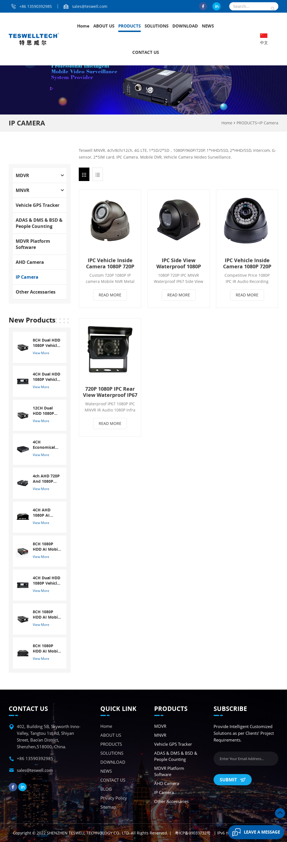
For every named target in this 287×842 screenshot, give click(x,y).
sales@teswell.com (89, 6)
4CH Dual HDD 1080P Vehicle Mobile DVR (46, 376)
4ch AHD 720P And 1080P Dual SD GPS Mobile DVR (46, 478)
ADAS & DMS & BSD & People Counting (39, 223)
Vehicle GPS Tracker (37, 205)
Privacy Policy (113, 798)
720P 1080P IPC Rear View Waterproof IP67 (110, 392)
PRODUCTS (129, 26)
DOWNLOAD (185, 26)
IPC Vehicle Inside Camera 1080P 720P (110, 263)
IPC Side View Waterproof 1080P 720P (178, 263)
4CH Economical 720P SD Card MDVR (45, 444)
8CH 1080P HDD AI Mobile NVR (47, 614)
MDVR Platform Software (33, 244)
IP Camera (268, 122)
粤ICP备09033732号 (192, 833)
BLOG (106, 789)
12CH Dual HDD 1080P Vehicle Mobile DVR (47, 410)
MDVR (22, 175)
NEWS (208, 26)
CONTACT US (145, 52)
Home (83, 26)
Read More (110, 295)
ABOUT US (103, 26)
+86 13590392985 (35, 6)
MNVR (22, 190)
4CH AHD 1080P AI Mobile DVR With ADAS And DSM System (44, 512)
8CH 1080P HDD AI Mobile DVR (47, 546)
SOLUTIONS (156, 26)
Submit (233, 780)
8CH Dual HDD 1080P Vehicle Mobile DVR (46, 342)
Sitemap (108, 807)
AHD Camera (30, 262)
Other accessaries (35, 292)
